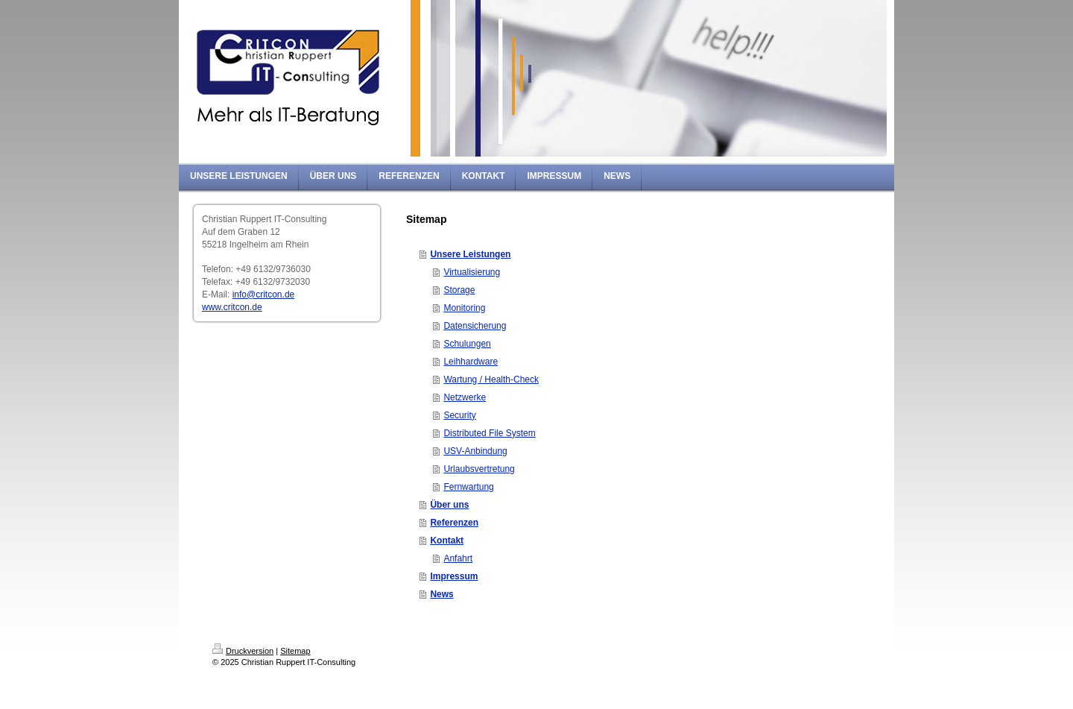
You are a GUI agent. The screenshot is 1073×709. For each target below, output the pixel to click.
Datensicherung (474, 326)
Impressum (454, 576)
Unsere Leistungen (470, 254)
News (441, 594)
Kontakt (446, 540)
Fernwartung (468, 487)
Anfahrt (457, 558)
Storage (459, 290)
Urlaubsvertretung (478, 469)
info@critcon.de (263, 294)
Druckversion (242, 650)
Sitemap (295, 650)
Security (459, 415)
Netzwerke (464, 397)
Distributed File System (489, 433)
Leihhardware (470, 361)
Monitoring (464, 308)
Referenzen (454, 522)
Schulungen (466, 343)
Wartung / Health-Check (491, 379)
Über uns (449, 505)
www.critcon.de (232, 307)
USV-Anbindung (475, 451)
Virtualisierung (471, 272)
